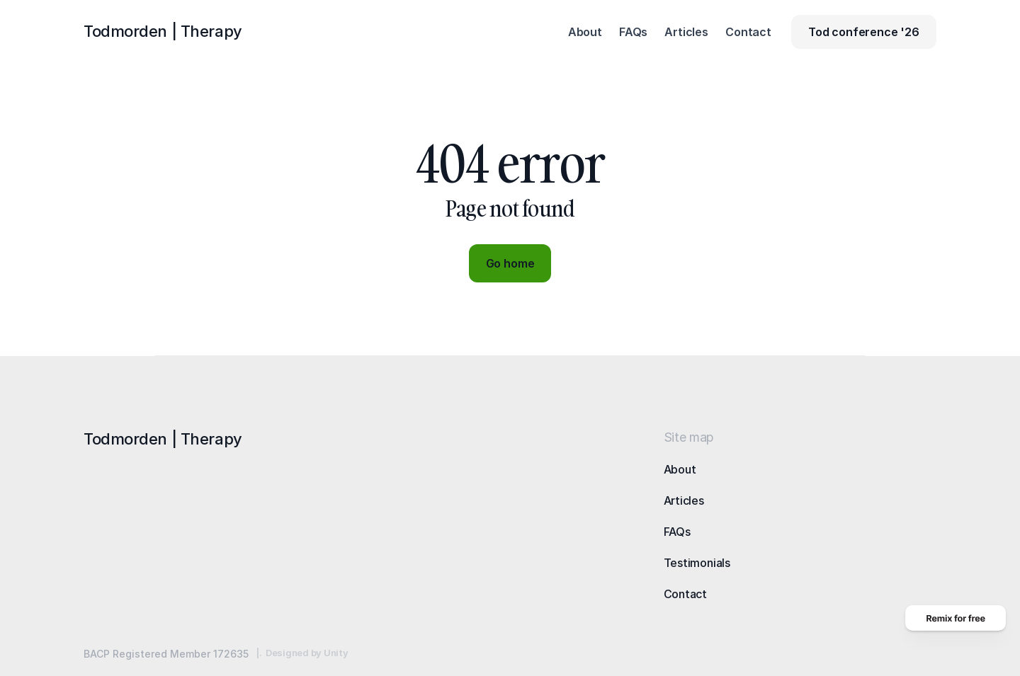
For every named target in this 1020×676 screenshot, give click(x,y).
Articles (684, 500)
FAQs (677, 532)
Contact (685, 594)
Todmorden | (163, 31)
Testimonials (697, 563)
